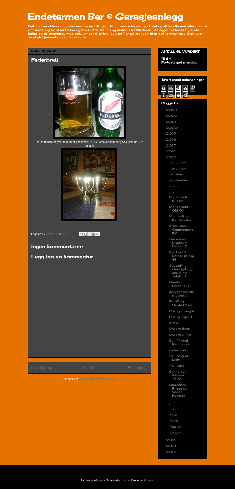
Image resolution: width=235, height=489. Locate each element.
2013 (171, 446)
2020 (172, 127)
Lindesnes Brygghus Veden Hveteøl (178, 390)
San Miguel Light (178, 357)
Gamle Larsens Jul (180, 284)
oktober (176, 174)
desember (178, 162)
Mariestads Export (178, 199)
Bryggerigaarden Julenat (181, 293)
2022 (172, 115)
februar (176, 427)
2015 (171, 157)
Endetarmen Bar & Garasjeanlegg (105, 16)
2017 (171, 145)
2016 (171, 151)
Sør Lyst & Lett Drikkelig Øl (181, 255)
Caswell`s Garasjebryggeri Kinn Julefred (181, 271)
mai (173, 409)
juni (173, 403)
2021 (171, 122)
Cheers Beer (179, 328)
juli (172, 192)
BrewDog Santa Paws (180, 303)
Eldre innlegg (137, 368)
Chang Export (180, 317)
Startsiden (89, 368)
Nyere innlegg (41, 368)
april (174, 415)
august (176, 186)
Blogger (149, 480)
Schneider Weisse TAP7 (177, 375)
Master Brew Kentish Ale (180, 218)
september (179, 180)
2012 (171, 452)
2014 (171, 440)
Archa (174, 322)
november (178, 168)
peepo (126, 480)
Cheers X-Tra (180, 334)
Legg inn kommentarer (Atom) (97, 379)
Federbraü (177, 350)
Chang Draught (181, 311)
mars (174, 420)
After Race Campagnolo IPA (181, 229)
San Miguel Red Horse (179, 342)
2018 (171, 139)
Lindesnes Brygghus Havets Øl (178, 242)
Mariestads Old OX (178, 208)
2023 (172, 110)
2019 (171, 133)
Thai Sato (176, 365)
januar (175, 432)
